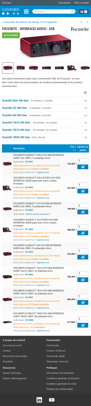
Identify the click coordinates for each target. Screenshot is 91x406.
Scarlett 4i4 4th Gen (14, 115)
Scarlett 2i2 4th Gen (14, 108)
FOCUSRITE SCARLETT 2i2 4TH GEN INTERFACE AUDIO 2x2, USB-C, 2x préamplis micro (37, 205)
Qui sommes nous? (12, 345)
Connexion (64, 2)
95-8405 (29, 252)
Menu (26, 11)
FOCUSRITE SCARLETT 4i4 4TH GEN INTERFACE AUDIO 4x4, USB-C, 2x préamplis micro (37, 247)
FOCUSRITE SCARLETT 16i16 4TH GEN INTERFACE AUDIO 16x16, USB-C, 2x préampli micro (38, 269)
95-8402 (29, 187)
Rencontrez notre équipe (15, 356)
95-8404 (29, 229)
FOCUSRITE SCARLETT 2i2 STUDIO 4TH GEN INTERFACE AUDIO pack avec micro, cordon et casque (35, 222)
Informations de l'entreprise (60, 373)
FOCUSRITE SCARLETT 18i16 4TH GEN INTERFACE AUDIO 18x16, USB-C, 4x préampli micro (38, 292)
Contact (6, 2)
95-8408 (29, 320)
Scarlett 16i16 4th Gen (16, 122)
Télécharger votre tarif (57, 361)
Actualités (8, 361)
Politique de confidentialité (59, 389)
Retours (62, 350)
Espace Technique (12, 373)
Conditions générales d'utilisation (62, 378)
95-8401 (29, 161)
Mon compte (81, 2)
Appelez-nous (43, 172)
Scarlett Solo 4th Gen (15, 100)
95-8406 (29, 274)
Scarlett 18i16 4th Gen (16, 130)
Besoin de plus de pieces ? (38, 214)
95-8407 (29, 297)
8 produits (11, 35)
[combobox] (53, 11)
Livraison (50, 350)
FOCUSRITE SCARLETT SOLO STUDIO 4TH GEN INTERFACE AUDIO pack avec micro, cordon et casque (36, 180)
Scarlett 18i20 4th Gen (16, 137)
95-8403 (29, 210)
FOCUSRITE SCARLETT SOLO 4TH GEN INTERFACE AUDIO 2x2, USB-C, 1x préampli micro (38, 156)
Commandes (52, 345)
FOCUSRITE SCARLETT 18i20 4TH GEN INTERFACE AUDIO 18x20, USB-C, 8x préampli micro (38, 315)
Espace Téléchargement (15, 378)
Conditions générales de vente (61, 384)
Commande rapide (55, 356)
